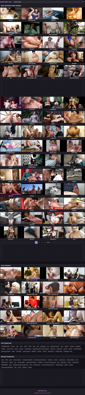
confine (44, 351)
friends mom (4, 362)
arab (38, 346)
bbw (34, 346)
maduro (3, 349)
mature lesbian (70, 360)
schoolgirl (18, 351)
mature (39, 351)
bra (48, 346)
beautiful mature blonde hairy (20, 365)
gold (10, 360)
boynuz (30, 367)
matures (24, 367)
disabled (34, 351)
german (21, 349)
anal (17, 346)
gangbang (43, 346)
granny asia (51, 351)
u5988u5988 (4, 365)
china (61, 346)
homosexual (75, 362)
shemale (72, 346)
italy (15, 367)
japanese (78, 346)
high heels (59, 349)
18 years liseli (58, 351)
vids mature (63, 362)
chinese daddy (21, 362)
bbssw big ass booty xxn (40, 360)
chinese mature (77, 349)
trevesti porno (36, 365)
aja (15, 362)
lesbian (66, 346)
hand (6, 360)
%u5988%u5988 (5, 346)
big (58, 362)
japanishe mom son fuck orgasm (41, 349)
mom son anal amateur (50, 362)
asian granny (28, 349)
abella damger (59, 365)
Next (48, 242)
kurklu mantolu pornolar (48, 365)
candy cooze (10, 349)
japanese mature (54, 346)
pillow (66, 365)
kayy (2, 360)
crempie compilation (27, 360)
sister (25, 346)
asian (10, 365)
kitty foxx (53, 349)
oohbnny (50, 360)
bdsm (13, 351)
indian (16, 349)
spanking (40, 362)
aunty (29, 346)
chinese (13, 346)
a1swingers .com (68, 351)
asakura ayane (26, 351)
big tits (65, 349)
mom (21, 346)
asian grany (62, 360)
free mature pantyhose (7, 367)
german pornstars (5, 351)
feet (31, 365)
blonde (70, 349)
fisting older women (31, 362)
